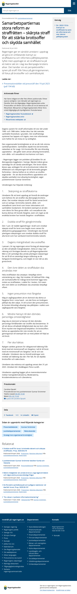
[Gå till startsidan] (10, 3)
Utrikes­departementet (37, 564)
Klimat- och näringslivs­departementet (37, 544)
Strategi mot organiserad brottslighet (18, 435)
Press (6, 538)
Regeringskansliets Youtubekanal (19, 114)
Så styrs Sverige (10, 535)
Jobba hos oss (9, 544)
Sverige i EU (8, 532)
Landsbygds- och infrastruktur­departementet (35, 553)
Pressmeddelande (10, 427)
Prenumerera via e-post (13, 558)
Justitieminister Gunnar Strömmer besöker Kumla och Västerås (24, 462)
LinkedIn (26, 415)
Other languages (10, 555)
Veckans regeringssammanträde (13, 570)
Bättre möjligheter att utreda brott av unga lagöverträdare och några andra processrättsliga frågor (26, 474)
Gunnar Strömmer (28, 427)
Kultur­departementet (37, 548)
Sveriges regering (10, 527)
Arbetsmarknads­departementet (35, 531)
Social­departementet (37, 558)
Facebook (9, 415)
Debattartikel (25, 500)
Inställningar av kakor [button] (63, 590)
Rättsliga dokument (35, 453)
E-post (36, 415)
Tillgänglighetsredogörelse (14, 566)
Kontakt (7, 541)
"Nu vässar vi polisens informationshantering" (21, 497)
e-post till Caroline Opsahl (15, 398)
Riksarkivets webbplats (16, 119)
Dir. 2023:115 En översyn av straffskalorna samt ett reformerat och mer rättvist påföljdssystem (63, 31)
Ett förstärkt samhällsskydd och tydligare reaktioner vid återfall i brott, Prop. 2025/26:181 (25, 486)
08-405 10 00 (20, 394)
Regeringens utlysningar (13, 561)
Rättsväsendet (29, 431)
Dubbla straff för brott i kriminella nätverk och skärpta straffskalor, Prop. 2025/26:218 (24, 449)
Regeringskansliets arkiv (15, 117)
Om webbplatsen (10, 552)
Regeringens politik (11, 530)
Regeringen (23, 455)
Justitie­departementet (37, 540)
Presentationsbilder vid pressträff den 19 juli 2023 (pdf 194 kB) (27, 85)
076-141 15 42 (14, 396)
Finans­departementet (37, 535)
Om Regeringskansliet (12, 549)
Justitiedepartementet (25, 18)
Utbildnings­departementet (39, 561)
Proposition (25, 453)
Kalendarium (9, 547)
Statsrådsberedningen (37, 527)
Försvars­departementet (38, 538)
